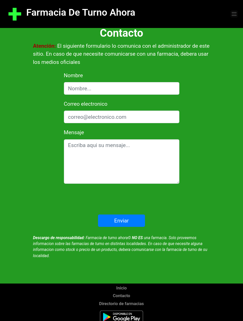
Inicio (121, 288)
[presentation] (122, 199)
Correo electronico (86, 104)
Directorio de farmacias (121, 303)
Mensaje (74, 132)
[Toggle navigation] (234, 14)
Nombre (73, 75)
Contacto (121, 295)
